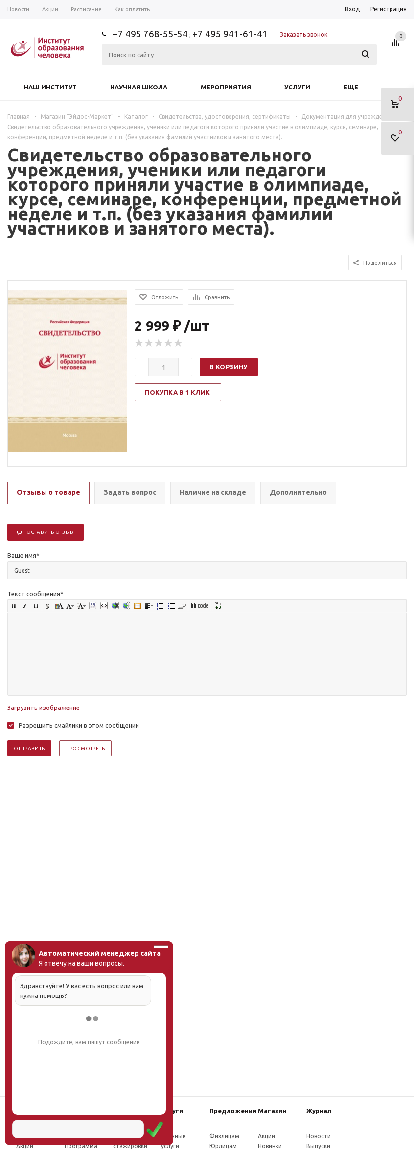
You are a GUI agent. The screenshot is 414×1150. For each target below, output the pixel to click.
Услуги (297, 87)
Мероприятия (226, 87)
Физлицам (224, 1136)
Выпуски (318, 1146)
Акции (24, 1146)
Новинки (270, 1146)
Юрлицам (223, 1146)
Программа (81, 1146)
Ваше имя (23, 555)
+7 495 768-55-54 (150, 33)
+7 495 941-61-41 (230, 33)
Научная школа (138, 87)
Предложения (232, 1110)
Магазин (272, 1110)
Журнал (318, 1110)
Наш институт (50, 87)
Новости (318, 1136)
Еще (356, 87)
